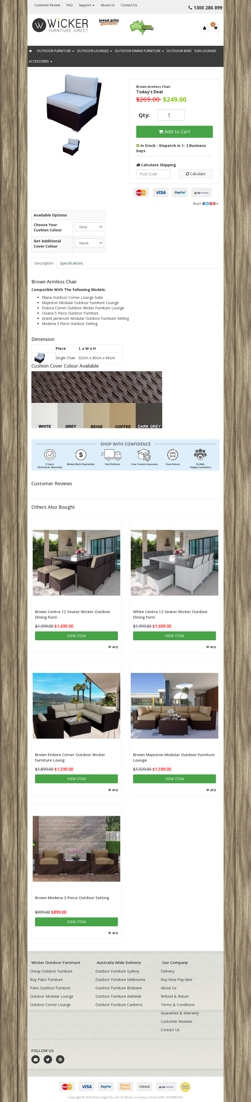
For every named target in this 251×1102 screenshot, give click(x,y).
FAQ (69, 5)
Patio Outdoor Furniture (50, 987)
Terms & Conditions (178, 1004)
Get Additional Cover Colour (47, 243)
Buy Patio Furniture (46, 979)
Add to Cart (174, 131)
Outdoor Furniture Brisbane (118, 987)
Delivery (167, 971)
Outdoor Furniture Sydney (117, 971)
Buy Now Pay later (176, 979)
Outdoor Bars (179, 51)
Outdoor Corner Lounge (50, 1004)
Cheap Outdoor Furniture (51, 971)
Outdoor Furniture (55, 51)
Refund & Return (175, 996)
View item (76, 635)
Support (86, 5)
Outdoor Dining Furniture (139, 51)
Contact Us (129, 5)
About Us (108, 5)
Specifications (71, 263)
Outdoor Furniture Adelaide (118, 996)
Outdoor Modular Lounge (51, 996)
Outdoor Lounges (94, 51)
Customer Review (47, 5)
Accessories (40, 61)
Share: (205, 203)
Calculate (196, 173)
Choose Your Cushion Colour (48, 227)
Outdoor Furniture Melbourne (120, 979)
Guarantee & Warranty (180, 1012)
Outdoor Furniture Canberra (118, 1004)
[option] (69, 104)
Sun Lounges (205, 51)
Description (44, 263)
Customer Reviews (176, 1021)
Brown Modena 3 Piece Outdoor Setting (72, 897)
